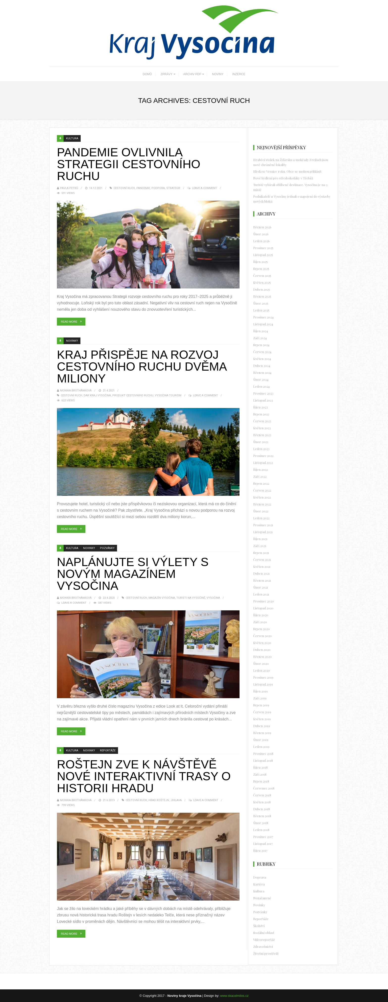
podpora (158, 188)
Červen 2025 (262, 275)
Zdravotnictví (263, 946)
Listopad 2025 (263, 255)
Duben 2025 (261, 289)
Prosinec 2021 (263, 525)
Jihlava (176, 800)
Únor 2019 (260, 740)
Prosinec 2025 (263, 248)
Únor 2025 (260, 303)
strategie (173, 188)
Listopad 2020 (263, 608)
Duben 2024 (261, 365)
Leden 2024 (261, 386)
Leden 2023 (261, 449)
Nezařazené (262, 898)
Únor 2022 (260, 511)
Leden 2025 (261, 310)
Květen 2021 (261, 566)
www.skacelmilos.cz (234, 996)
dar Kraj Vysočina (97, 395)
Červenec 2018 (263, 788)
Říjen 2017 (260, 850)
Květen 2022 (262, 497)
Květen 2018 (262, 802)
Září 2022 (260, 476)
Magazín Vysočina (161, 597)
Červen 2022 (262, 490)
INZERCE (238, 74)
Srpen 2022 (261, 483)
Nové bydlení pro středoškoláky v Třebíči (283, 178)
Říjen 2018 (260, 767)
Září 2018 (260, 774)
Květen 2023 (262, 428)
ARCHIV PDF (192, 74)
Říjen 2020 (260, 615)
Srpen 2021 (261, 552)
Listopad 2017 (263, 843)
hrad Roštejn (158, 800)
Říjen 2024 (260, 331)
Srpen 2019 (261, 705)
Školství (259, 926)
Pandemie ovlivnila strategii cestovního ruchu (128, 164)
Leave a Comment (204, 188)
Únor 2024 (260, 379)
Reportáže (108, 750)
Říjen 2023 (260, 407)
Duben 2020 (261, 649)
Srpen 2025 (261, 268)
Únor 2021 (260, 587)
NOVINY (217, 74)
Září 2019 (260, 698)
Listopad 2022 (263, 462)
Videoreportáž (264, 939)
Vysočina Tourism (168, 395)
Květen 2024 (262, 359)
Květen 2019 (262, 719)
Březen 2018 (262, 816)
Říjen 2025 (260, 262)
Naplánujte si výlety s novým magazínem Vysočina (133, 573)
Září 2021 (259, 546)
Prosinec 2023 (263, 393)
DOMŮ (147, 74)
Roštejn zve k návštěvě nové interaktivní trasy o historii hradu (144, 776)
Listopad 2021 (263, 532)
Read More (69, 321)
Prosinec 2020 (263, 601)
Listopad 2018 (263, 760)
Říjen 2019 (260, 691)
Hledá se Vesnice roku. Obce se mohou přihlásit (287, 171)
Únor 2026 (260, 234)
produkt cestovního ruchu (132, 395)
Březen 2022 (262, 504)
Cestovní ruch (124, 188)
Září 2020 (260, 622)
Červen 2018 (262, 795)
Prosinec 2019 (263, 677)
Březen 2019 (262, 733)
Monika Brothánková (76, 390)
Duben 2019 (261, 726)
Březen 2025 (262, 296)
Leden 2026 (261, 241)
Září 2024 (260, 338)
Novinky (72, 340)
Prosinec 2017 (263, 837)
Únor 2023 (260, 442)
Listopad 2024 (263, 324)
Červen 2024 (262, 352)
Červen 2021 (262, 559)
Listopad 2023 (263, 400)
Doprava (259, 877)
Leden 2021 (261, 594)
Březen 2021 (262, 580)
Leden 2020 (261, 670)
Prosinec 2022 (263, 455)
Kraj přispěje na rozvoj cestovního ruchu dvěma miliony (141, 366)
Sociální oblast (263, 932)
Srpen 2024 (261, 345)
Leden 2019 (261, 746)
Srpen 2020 (261, 629)
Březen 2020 (262, 656)
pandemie (143, 188)
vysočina (213, 597)
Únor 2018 (260, 823)
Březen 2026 (262, 227)
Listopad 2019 (263, 684)
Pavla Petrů (69, 188)
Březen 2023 (262, 435)
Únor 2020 (261, 663)
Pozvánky (107, 548)
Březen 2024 (262, 372)
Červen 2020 (262, 636)
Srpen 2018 (261, 781)
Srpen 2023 (261, 414)
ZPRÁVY (166, 74)
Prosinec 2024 (263, 317)
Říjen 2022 (260, 469)
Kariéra (259, 884)
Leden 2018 (261, 830)
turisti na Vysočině (190, 597)
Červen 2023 (262, 421)
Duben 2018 (261, 809)
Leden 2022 (261, 518)
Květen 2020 (262, 643)
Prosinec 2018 (263, 753)
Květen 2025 (262, 282)
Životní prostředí (265, 953)
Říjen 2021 (260, 539)
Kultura (72, 138)
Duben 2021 (261, 573)
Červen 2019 (262, 712)
